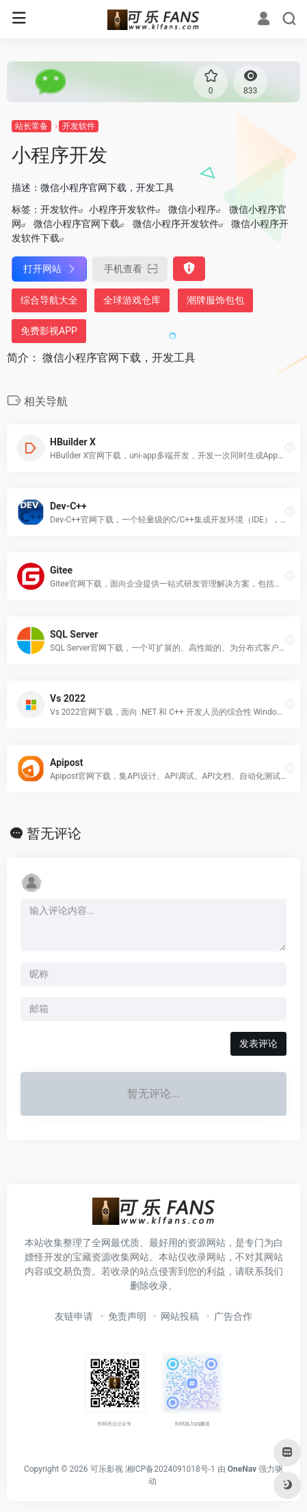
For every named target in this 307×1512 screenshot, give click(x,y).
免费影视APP (49, 330)
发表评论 (258, 1043)
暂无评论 (54, 833)
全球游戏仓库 (132, 300)
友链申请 (74, 1316)
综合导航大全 (49, 300)
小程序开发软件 (122, 209)
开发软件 (78, 126)
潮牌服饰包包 (215, 300)
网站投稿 (180, 1316)
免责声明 (127, 1316)
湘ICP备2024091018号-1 (170, 1469)
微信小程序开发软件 (176, 223)
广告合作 (233, 1316)
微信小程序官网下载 (77, 223)
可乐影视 (106, 1469)
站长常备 (31, 126)
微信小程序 (192, 209)
